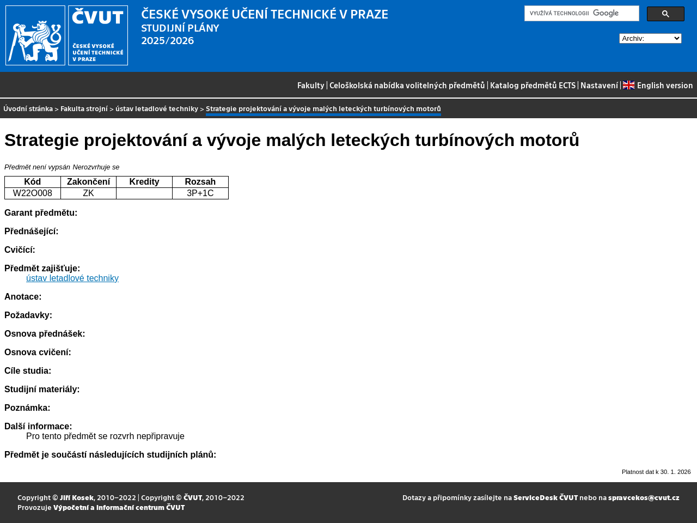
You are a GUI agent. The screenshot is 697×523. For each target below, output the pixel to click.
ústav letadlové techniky (156, 108)
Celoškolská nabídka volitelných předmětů (407, 85)
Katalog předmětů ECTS (533, 85)
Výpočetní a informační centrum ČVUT (119, 507)
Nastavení (599, 85)
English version (658, 85)
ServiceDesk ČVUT (545, 497)
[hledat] (581, 14)
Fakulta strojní (84, 108)
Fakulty (311, 85)
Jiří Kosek (77, 497)
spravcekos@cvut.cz (644, 497)
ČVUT (193, 497)
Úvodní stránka (28, 108)
